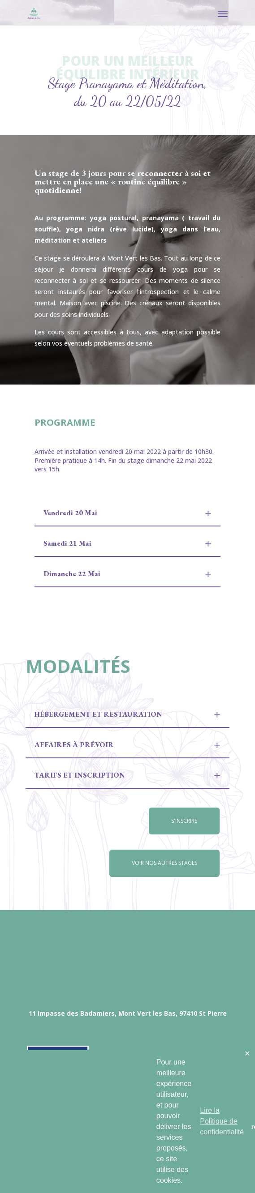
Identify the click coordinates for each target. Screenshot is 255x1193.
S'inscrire (184, 821)
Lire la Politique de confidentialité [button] (222, 1121)
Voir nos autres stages (164, 863)
